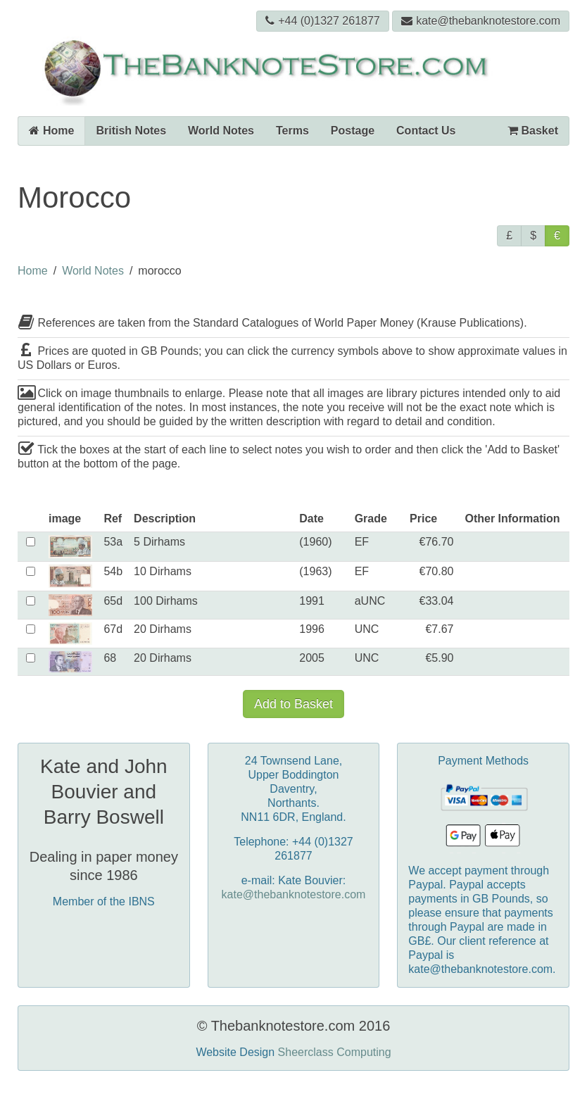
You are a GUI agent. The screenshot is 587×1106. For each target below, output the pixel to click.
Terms (292, 131)
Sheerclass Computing (334, 1052)
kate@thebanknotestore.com (480, 21)
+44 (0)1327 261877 (322, 21)
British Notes (131, 131)
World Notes (221, 131)
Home (51, 131)
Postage (352, 131)
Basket (532, 131)
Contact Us (425, 131)
